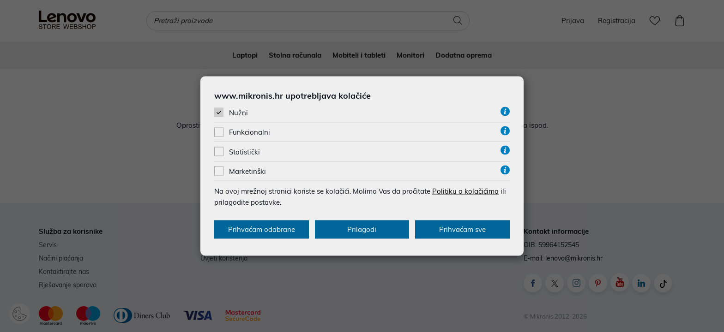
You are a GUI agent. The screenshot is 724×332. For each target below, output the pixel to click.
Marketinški (247, 170)
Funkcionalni (249, 132)
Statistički (244, 151)
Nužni (238, 112)
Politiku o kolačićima (465, 190)
